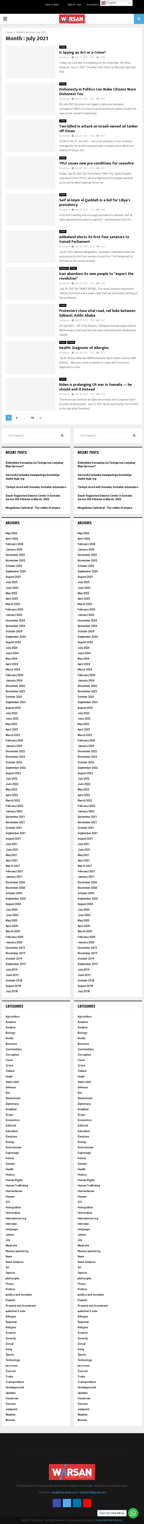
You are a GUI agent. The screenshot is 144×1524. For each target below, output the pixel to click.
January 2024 (14, 680)
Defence (11, 1087)
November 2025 (15, 560)
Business (11, 1043)
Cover (62, 47)
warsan (66, 57)
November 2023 (15, 691)
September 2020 (16, 898)
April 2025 (12, 598)
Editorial (11, 1125)
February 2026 (14, 544)
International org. (16, 1218)
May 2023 (11, 724)
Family (10, 1158)
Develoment (13, 1098)
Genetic (10, 1163)
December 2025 (15, 554)
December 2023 (15, 685)
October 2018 (14, 980)
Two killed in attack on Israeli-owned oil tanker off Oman (98, 128)
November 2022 (15, 756)
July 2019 (11, 969)
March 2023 (13, 735)
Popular (10, 1300)
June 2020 (12, 915)
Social (10, 1343)
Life (8, 1240)
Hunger (10, 1196)
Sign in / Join (72, 4)
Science (11, 1332)
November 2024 (15, 625)
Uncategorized (15, 1387)
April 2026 (12, 538)
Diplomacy (12, 1103)
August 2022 (13, 773)
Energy (10, 1141)
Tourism (11, 1371)
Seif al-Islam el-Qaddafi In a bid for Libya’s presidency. (94, 202)
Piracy (10, 1283)
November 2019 (15, 953)
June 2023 (12, 718)
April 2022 (12, 795)
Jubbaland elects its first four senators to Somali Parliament (94, 239)
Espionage (12, 1152)
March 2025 (13, 604)
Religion (11, 1327)
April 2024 (12, 664)
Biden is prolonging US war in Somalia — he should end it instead (95, 386)
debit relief (12, 1081)
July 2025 (11, 582)
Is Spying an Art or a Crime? (82, 52)
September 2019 (16, 964)
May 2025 (11, 593)
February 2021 (14, 871)
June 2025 (12, 587)
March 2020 (13, 931)
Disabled (11, 1109)
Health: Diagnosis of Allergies (84, 348)
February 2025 (14, 609)
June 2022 (12, 784)
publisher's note (15, 1311)
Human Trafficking (17, 1185)
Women (10, 1420)
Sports (10, 1354)
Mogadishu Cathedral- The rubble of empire (33, 507)
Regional (11, 1321)
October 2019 (14, 958)
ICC (8, 1201)
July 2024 (11, 647)
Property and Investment (21, 1305)
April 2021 (12, 860)
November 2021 (15, 822)
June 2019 (12, 975)
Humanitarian (14, 1191)
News (9, 1256)
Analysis (64, 268)
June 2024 (12, 653)
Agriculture (13, 1016)
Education (12, 1131)
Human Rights (14, 1180)
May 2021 (11, 855)
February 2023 (14, 740)
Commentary (14, 1049)
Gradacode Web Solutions (109, 1520)
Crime (9, 1065)
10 (32, 417)
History (10, 1174)
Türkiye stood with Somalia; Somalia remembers (36, 487)
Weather (11, 1414)
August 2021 (13, 838)
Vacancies (12, 1398)
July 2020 (11, 909)
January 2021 (14, 876)
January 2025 (14, 614)
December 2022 (15, 751)
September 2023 (16, 702)
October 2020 (14, 893)
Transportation (15, 1381)
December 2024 (15, 620)
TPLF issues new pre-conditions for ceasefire (96, 163)
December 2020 (15, 882)
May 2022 (11, 789)
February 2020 (14, 936)
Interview (11, 1223)
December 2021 (15, 816)
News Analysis (14, 1261)
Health (71, 342)
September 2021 (16, 833)
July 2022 (11, 778)
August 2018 (13, 985)
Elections (11, 1136)
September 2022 (16, 767)
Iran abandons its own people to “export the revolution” (96, 276)
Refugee (11, 1316)
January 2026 (14, 549)
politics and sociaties (19, 1294)
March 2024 (13, 669)
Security (11, 1338)
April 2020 (12, 925)
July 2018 (11, 991)
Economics (93, 4)
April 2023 (12, 729)
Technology (13, 1360)
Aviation (11, 1027)
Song (9, 1349)
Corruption (12, 1054)
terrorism (12, 1365)
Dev (8, 1092)
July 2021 (11, 844)
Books (10, 1038)
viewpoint (11, 1409)
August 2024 (13, 642)
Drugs (9, 1114)
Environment (13, 1147)
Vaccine (11, 1403)
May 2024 (11, 658)
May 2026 (11, 533)
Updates (11, 1392)
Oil (7, 1267)
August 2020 (13, 904)
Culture (10, 1070)
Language (12, 1229)
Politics (10, 1289)
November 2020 (15, 887)
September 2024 (16, 636)
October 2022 (14, 762)
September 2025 (16, 571)
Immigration (13, 1207)
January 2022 (14, 811)
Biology (10, 1032)
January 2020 (14, 942)
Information (13, 1212)
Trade (9, 1376)
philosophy (12, 1278)
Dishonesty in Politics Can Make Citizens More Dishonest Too (97, 91)
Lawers (10, 1234)
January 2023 (14, 745)
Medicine (11, 1245)
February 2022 (14, 805)
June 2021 (12, 849)
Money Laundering (17, 1251)
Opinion (10, 1272)
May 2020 (11, 920)
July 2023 (11, 713)
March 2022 (13, 800)
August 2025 (13, 576)
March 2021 (13, 865)
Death (9, 1076)
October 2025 (14, 565)
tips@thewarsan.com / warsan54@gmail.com (79, 1492)
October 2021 (14, 827)
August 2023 (13, 707)
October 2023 (14, 696)
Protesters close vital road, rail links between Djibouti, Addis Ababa (97, 313)
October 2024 (14, 631)
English (108, 3)
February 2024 (14, 675)
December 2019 (15, 947)
